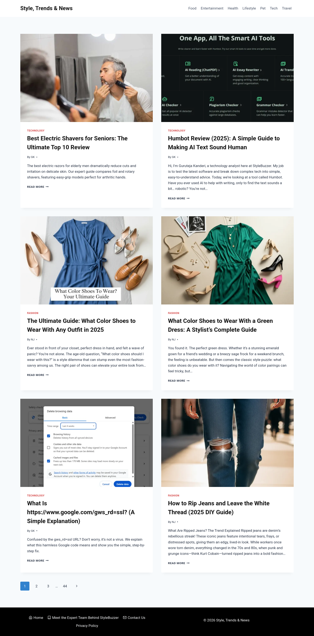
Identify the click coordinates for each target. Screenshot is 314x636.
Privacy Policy (87, 626)
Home (36, 617)
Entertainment (212, 8)
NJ (32, 339)
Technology (36, 130)
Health (233, 8)
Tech (274, 8)
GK (33, 157)
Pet (263, 8)
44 (65, 586)
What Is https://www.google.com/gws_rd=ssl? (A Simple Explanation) (81, 512)
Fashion (32, 313)
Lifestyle (249, 8)
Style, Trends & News (233, 620)
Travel (286, 8)
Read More (38, 186)
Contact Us (134, 617)
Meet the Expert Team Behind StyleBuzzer (83, 617)
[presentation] (86, 78)
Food (192, 8)
